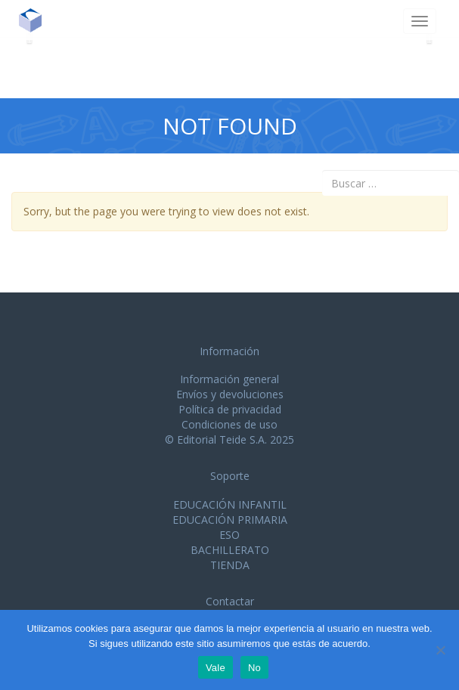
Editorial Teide (36, 20)
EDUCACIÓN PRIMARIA (229, 519)
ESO (229, 535)
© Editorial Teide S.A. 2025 (229, 439)
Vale (215, 667)
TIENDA (230, 565)
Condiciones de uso (229, 424)
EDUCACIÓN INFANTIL (230, 504)
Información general (229, 379)
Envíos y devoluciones (230, 394)
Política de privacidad (229, 409)
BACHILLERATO (230, 550)
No (254, 667)
